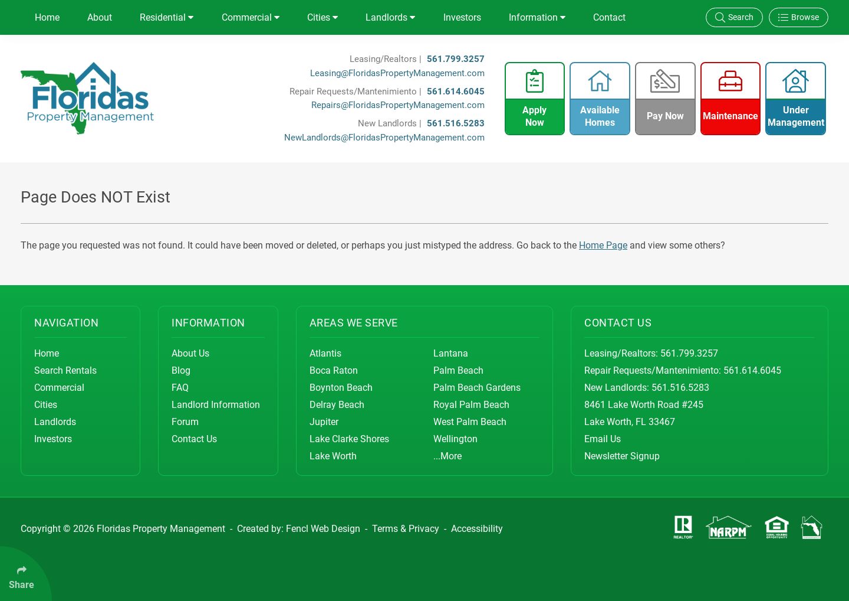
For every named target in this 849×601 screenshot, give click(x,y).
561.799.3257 (456, 59)
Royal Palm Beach (471, 404)
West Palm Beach (469, 421)
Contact (609, 17)
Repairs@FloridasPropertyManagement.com (398, 105)
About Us (190, 353)
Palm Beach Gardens (477, 387)
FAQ (180, 387)
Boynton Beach (341, 387)
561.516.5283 (456, 123)
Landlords (390, 17)
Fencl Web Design (323, 528)
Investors (462, 17)
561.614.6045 (456, 91)
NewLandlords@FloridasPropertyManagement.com (384, 137)
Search (734, 17)
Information (537, 17)
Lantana (450, 353)
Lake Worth (333, 456)
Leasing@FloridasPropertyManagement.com (397, 73)
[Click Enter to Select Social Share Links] (26, 573)
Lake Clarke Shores (349, 439)
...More (447, 456)
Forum (185, 421)
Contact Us (194, 439)
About (99, 17)
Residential (166, 17)
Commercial (250, 17)
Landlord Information (216, 404)
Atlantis (325, 353)
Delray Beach (337, 404)
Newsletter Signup (622, 456)
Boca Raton (334, 370)
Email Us (602, 439)
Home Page (603, 245)
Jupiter (324, 421)
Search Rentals (65, 370)
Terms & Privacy (405, 528)
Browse (798, 17)
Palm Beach (458, 370)
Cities (322, 17)
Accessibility (477, 528)
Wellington (455, 439)
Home (47, 17)
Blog (181, 370)
